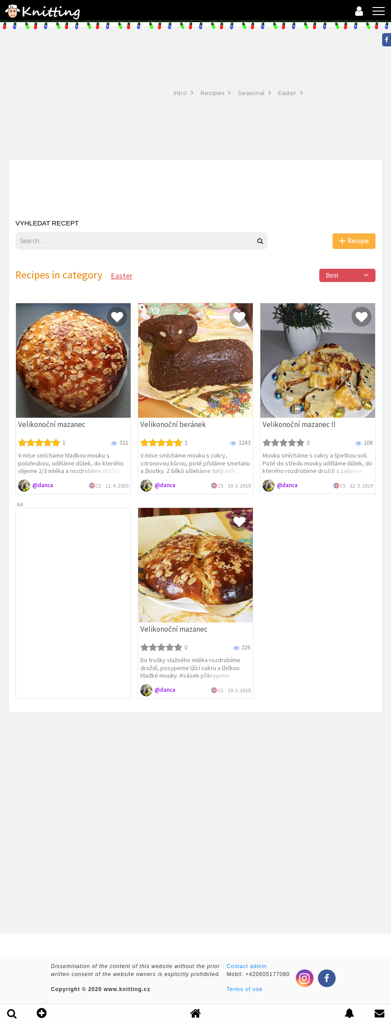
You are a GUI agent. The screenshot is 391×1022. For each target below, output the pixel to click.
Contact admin (247, 966)
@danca (42, 485)
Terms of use (245, 989)
